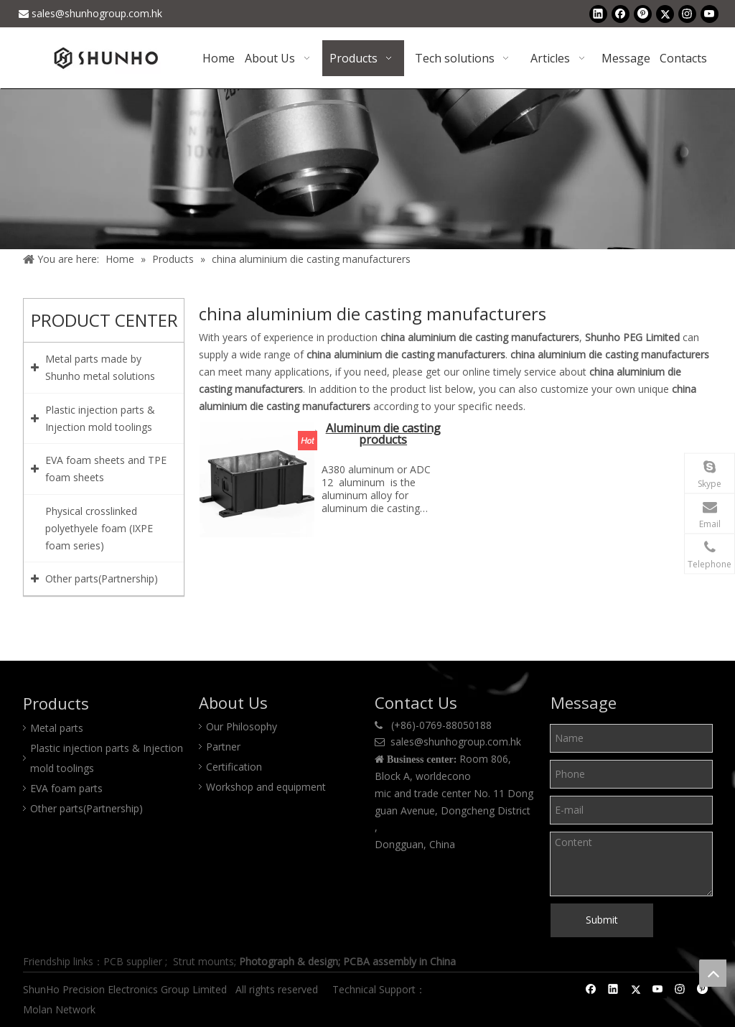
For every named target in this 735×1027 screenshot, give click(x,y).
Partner (223, 746)
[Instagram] (687, 13)
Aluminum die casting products (383, 434)
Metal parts (56, 728)
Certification (234, 766)
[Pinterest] (643, 13)
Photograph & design (288, 961)
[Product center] (367, 168)
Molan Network (60, 1009)
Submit (602, 919)
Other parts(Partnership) (86, 808)
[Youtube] (709, 13)
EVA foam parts (66, 788)
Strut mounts (203, 961)
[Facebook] (620, 13)
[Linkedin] (598, 13)
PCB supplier (132, 961)
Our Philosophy (241, 726)
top (712, 973)
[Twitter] (665, 13)
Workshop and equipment (266, 787)
